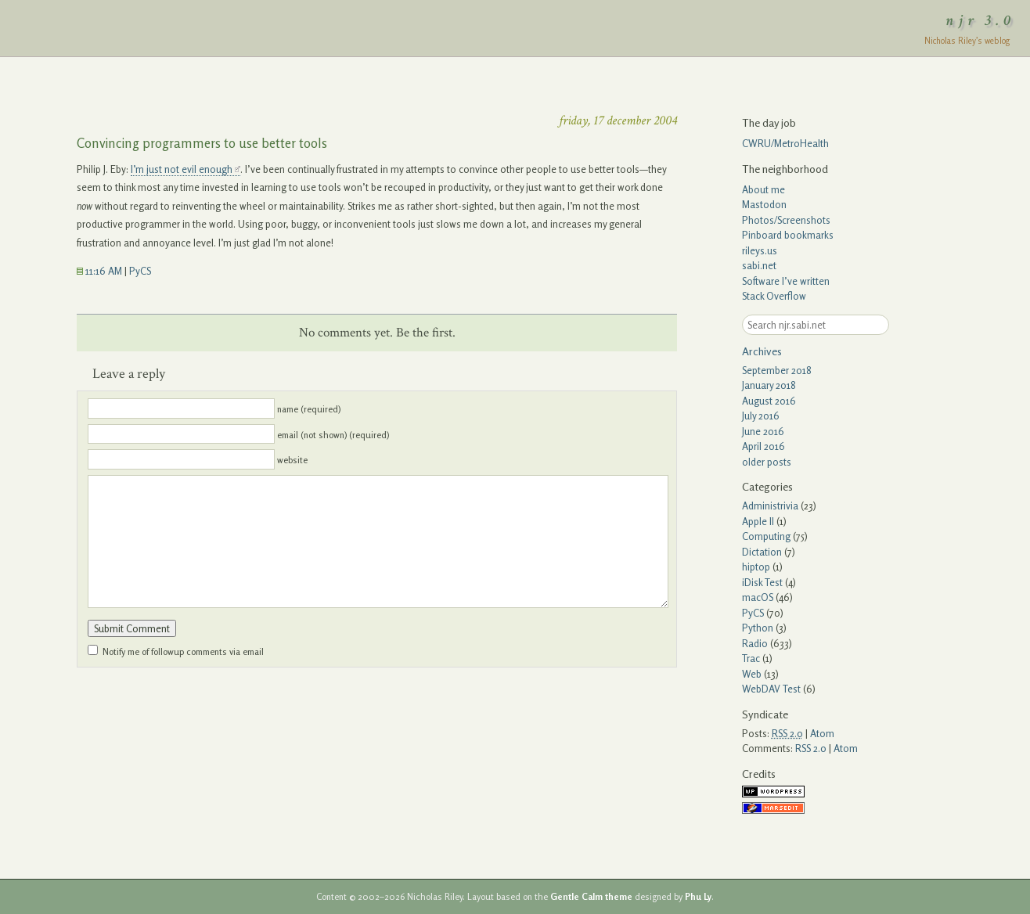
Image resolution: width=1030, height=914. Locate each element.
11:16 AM (99, 270)
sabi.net (759, 265)
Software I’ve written (786, 281)
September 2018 (777, 370)
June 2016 (763, 431)
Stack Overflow (774, 296)
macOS (757, 597)
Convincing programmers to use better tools (202, 143)
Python (757, 627)
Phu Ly (698, 896)
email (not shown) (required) (333, 434)
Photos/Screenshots (786, 220)
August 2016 (769, 400)
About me (763, 189)
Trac (751, 658)
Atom (822, 733)
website (292, 460)
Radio (755, 643)
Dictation (762, 551)
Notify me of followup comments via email (183, 651)
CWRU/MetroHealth (785, 143)
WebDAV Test (771, 688)
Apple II (758, 521)
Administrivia (770, 505)
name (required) (308, 409)
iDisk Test (762, 582)
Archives (762, 351)
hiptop (756, 566)
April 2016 (763, 446)
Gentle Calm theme (591, 896)
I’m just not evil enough (181, 169)
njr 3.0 (980, 20)
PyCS (140, 270)
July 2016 (761, 415)
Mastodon (764, 204)
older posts (766, 461)
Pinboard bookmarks (788, 234)
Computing (766, 536)
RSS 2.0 (811, 748)
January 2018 (769, 385)
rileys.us (759, 250)
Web (752, 674)
